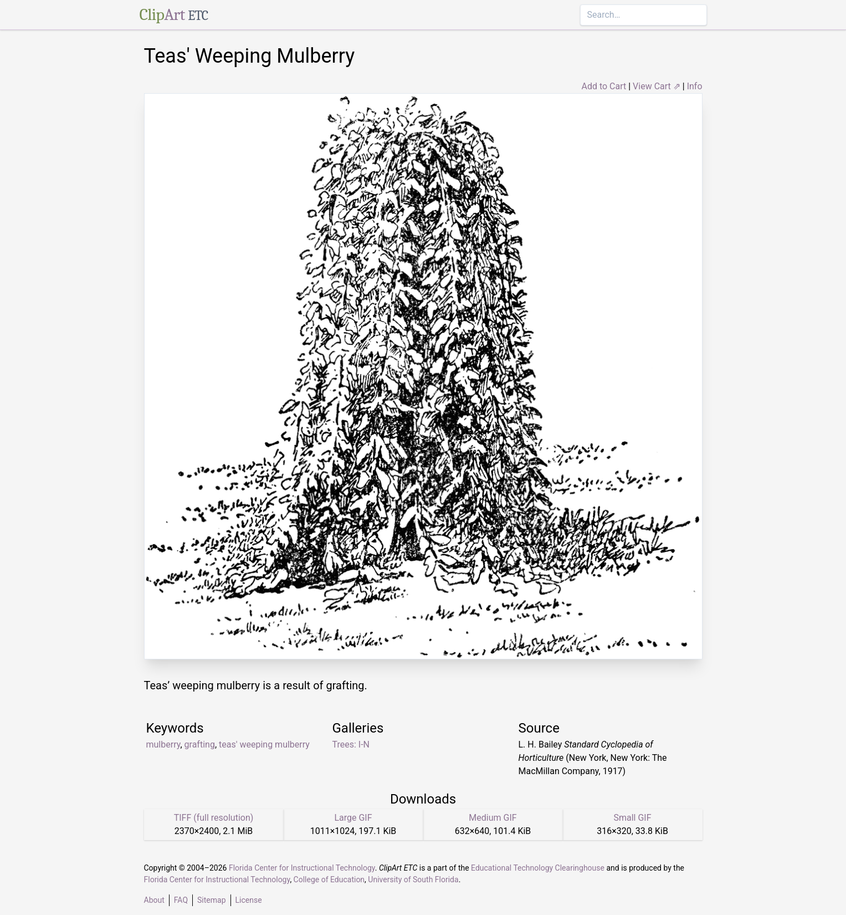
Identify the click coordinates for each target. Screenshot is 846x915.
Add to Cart (603, 86)
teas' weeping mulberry (264, 744)
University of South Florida (413, 879)
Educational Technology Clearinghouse (537, 867)
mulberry (163, 744)
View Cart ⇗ (656, 86)
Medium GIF (492, 817)
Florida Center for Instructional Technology (302, 867)
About (154, 900)
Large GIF (353, 817)
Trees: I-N (351, 744)
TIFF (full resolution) (214, 817)
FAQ (181, 900)
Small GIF (632, 817)
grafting (199, 744)
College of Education (329, 879)
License (248, 900)
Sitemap (211, 900)
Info (695, 86)
